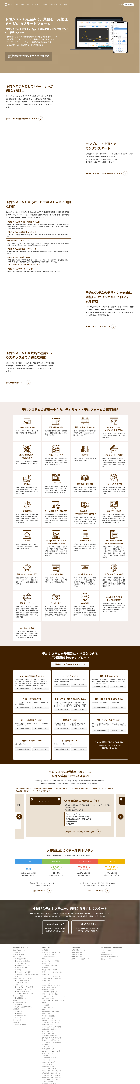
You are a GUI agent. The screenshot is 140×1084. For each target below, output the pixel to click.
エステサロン (46, 949)
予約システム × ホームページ (20, 269)
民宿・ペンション (47, 1057)
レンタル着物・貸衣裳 (49, 956)
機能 (28, 4)
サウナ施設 (45, 974)
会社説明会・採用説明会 (49, 1004)
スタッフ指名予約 (21, 936)
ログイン (119, 4)
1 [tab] (39, 770)
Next (59, 768)
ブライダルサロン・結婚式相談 (51, 947)
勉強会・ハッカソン (107, 927)
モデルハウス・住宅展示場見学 (51, 1011)
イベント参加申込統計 (22, 949)
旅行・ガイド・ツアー (49, 1000)
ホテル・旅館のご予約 (23, 757)
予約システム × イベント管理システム (23, 222)
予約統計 (18, 938)
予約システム (17, 925)
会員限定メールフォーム (23, 958)
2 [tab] (42, 770)
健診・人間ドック (47, 987)
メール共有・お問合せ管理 (24, 956)
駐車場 (44, 927)
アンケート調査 (18, 965)
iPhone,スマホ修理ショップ (50, 1009)
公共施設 (45, 919)
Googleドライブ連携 (19, 993)
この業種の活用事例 (23, 657)
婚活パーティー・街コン (108, 921)
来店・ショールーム (48, 1015)
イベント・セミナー (48, 1002)
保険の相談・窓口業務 (49, 998)
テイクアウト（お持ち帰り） (51, 960)
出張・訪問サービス (48, 1018)
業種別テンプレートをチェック (70, 633)
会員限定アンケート (22, 967)
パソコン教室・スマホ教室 (50, 1048)
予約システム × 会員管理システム (21, 232)
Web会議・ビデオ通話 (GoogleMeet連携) (26, 944)
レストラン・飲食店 (48, 958)
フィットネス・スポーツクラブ (51, 1039)
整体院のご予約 (61, 757)
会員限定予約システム (22, 934)
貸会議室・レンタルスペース (51, 921)
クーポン (18, 987)
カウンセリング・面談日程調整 (51, 996)
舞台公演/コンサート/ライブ (109, 925)
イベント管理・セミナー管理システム (24, 947)
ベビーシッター (47, 1028)
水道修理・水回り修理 (49, 1026)
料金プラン (53, 4)
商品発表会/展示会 (106, 923)
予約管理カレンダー (22, 932)
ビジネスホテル (47, 1055)
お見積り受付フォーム (78, 919)
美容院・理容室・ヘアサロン (51, 954)
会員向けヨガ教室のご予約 (43, 757)
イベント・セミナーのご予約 (80, 757)
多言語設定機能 (20, 927)
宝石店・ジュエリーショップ (51, 945)
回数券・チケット (21, 984)
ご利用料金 (16, 921)
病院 (43, 978)
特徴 (22, 4)
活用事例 (45, 4)
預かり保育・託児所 (48, 1035)
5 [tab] (51, 770)
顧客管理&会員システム (20, 971)
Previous (19, 786)
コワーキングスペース (49, 923)
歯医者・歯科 (46, 982)
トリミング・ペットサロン (50, 991)
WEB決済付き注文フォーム (24, 962)
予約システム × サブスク (18, 240)
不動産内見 (45, 1013)
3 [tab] (45, 770)
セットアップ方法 (40, 657)
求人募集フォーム (76, 923)
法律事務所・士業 (47, 993)
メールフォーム (13, 265)
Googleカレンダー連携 (23, 941)
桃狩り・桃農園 (47, 1070)
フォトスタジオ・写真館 (49, 938)
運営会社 (45, 1080)
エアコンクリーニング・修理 (51, 1020)
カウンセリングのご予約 (41, 760)
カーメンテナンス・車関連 (50, 930)
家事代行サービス (47, 1022)
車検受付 (45, 936)
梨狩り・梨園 (46, 1072)
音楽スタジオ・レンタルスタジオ (52, 941)
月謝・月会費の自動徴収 (23, 976)
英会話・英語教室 (47, 1050)
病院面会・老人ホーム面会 (50, 980)
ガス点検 (45, 1024)
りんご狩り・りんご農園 (49, 1061)
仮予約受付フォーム (77, 925)
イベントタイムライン (22, 951)
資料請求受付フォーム (78, 921)
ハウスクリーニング (48, 1031)
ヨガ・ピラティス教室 (49, 1037)
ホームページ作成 (18, 923)
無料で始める (128, 4)
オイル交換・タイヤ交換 (49, 934)
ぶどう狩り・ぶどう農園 (49, 1059)
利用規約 (45, 1082)
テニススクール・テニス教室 (51, 1044)
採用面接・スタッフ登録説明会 (51, 1007)
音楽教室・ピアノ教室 (49, 1053)
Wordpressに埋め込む (22, 930)
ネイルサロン (46, 952)
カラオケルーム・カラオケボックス (53, 969)
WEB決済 (16, 978)
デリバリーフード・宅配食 (50, 963)
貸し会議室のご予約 (23, 760)
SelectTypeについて (19, 919)
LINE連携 (16, 991)
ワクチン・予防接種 (48, 985)
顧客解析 (18, 973)
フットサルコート (47, 976)
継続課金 (18, 982)
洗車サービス (46, 932)
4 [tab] (48, 770)
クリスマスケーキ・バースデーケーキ (53, 965)
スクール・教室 (47, 1033)
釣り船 (44, 971)
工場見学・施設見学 (48, 925)
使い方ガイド (63, 4)
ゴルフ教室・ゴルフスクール (51, 1042)
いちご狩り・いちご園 (49, 1068)
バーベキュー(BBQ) (48, 967)
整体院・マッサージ (48, 943)
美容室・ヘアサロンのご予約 (103, 757)
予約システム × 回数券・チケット (21, 249)
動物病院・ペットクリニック (51, 989)
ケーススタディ (18, 989)
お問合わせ (16, 1080)
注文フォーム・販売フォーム (80, 927)
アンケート (25, 265)
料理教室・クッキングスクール (51, 1046)
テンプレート (36, 4)
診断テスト (35, 265)
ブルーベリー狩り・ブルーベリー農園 (53, 1064)
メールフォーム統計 (22, 960)
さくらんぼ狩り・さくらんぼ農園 (52, 1066)
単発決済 (18, 980)
